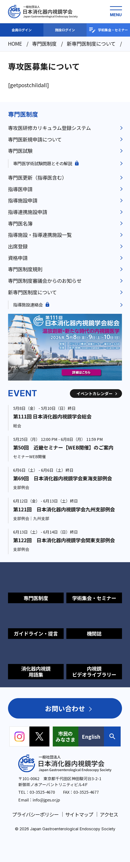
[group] (65, 347)
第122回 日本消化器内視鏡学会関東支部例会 (64, 540)
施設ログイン (65, 29)
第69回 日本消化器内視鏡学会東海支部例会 (62, 478)
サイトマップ (79, 814)
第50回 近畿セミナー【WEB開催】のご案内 (63, 447)
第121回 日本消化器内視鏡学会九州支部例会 (64, 509)
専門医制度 (23, 114)
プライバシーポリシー (35, 814)
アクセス (109, 814)
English (91, 736)
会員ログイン (22, 29)
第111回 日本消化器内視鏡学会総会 (52, 416)
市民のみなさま (65, 736)
